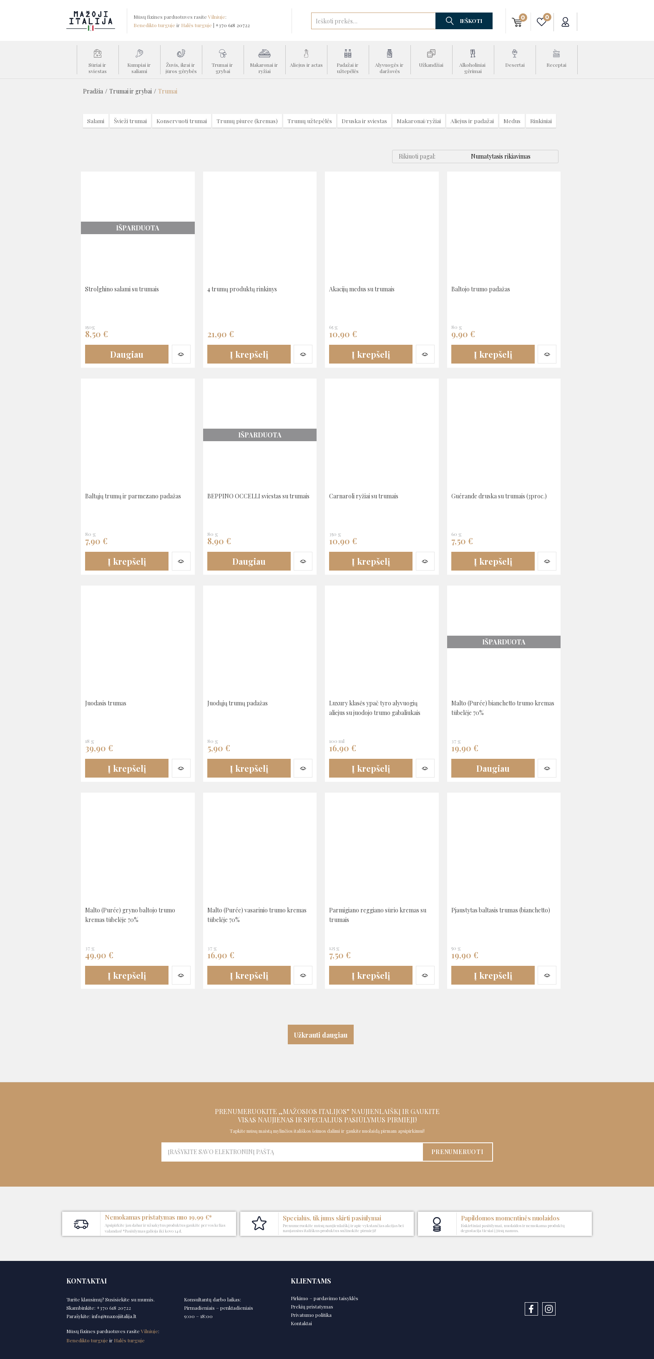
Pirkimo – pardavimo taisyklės (324, 1298)
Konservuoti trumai (182, 121)
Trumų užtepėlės (310, 121)
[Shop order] (514, 157)
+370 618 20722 (233, 25)
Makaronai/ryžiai (419, 121)
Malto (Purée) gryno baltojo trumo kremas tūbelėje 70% (127, 914)
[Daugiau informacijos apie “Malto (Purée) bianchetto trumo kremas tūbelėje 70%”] (493, 768)
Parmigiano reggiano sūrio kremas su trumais (370, 914)
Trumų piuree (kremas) (247, 121)
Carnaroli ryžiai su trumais (369, 495)
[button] (517, 22)
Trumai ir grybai (130, 91)
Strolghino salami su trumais (129, 288)
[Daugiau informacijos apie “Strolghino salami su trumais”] (127, 354)
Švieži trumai (130, 121)
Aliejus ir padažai (472, 121)
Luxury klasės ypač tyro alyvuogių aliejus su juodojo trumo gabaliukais (380, 711)
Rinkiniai (541, 121)
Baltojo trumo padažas (485, 288)
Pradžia (93, 91)
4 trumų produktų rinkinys (248, 288)
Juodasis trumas (109, 702)
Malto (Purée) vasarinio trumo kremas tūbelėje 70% (253, 914)
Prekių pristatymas (312, 1306)
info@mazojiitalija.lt (114, 1316)
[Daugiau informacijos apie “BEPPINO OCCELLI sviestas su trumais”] (249, 561)
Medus (512, 121)
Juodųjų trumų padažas (242, 702)
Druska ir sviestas (364, 121)
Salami (95, 121)
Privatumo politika (311, 1314)
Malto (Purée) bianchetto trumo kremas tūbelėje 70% (499, 707)
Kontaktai (301, 1323)
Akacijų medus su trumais (367, 288)
